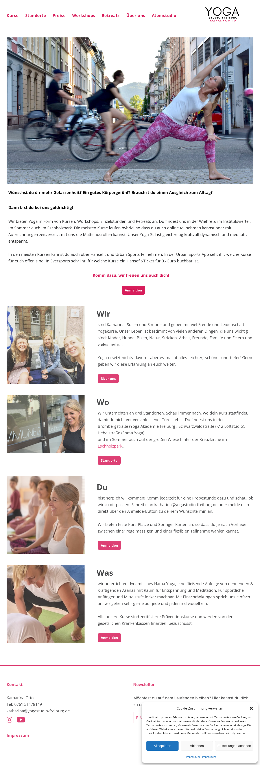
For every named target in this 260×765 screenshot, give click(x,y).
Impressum (193, 757)
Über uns (108, 378)
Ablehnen (197, 746)
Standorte (109, 460)
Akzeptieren (162, 746)
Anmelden (133, 290)
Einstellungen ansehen (234, 746)
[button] (251, 708)
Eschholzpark (110, 446)
